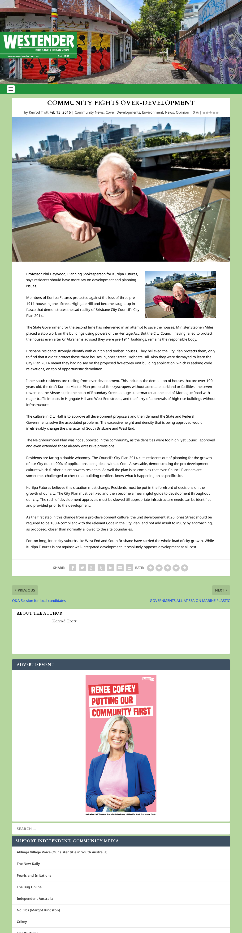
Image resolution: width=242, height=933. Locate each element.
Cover (110, 112)
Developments (128, 112)
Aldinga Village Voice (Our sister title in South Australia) (62, 852)
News (169, 112)
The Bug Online (29, 887)
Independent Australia (35, 898)
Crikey (22, 921)
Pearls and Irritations (34, 875)
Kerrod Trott (38, 112)
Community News (89, 112)
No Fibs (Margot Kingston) (38, 910)
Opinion (182, 112)
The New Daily (28, 863)
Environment (152, 112)
